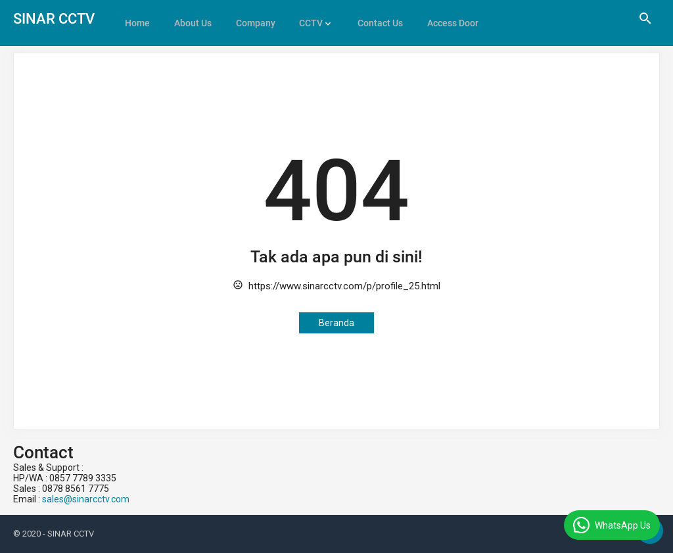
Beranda (336, 323)
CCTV (305, 18)
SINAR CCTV (54, 19)
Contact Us (372, 18)
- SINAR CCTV (68, 534)
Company (251, 18)
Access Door (443, 18)
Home (136, 18)
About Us (190, 18)
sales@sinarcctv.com (85, 499)
